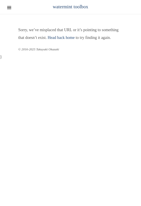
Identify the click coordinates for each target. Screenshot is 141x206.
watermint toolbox (70, 6)
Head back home (61, 37)
